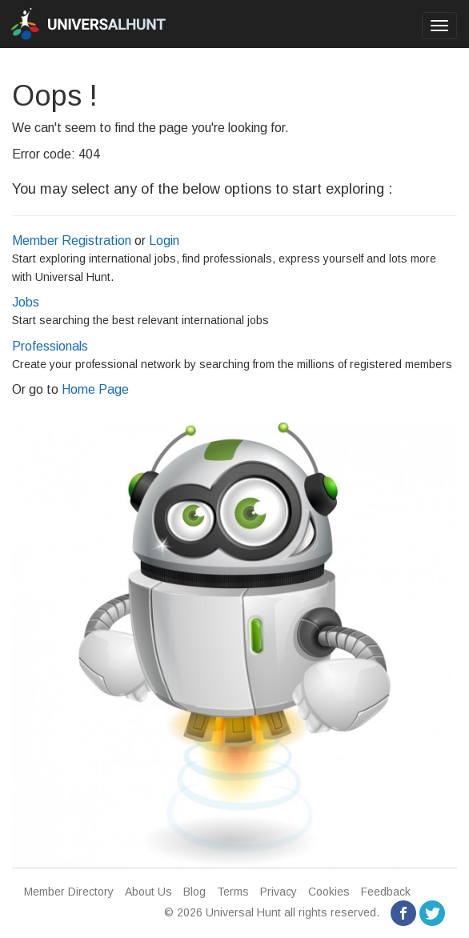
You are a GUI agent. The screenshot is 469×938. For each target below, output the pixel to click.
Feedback (386, 891)
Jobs (25, 302)
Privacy (278, 891)
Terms (233, 891)
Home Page (95, 389)
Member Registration (71, 240)
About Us (148, 891)
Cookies (329, 891)
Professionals (50, 346)
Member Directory (69, 891)
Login (164, 240)
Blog (194, 891)
